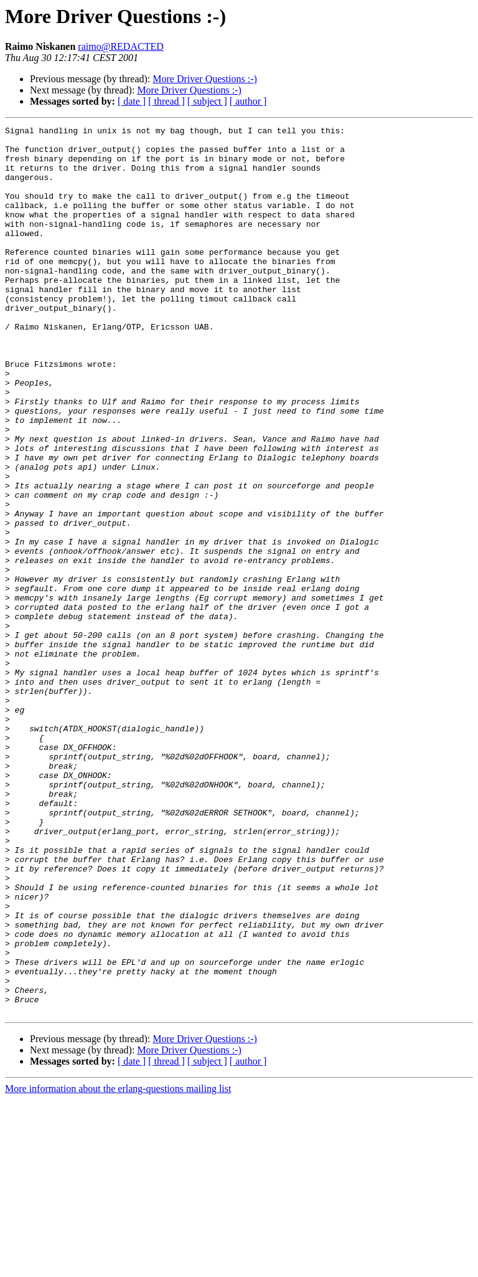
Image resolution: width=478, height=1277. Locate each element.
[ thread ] (166, 101)
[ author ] (248, 101)
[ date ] (132, 101)
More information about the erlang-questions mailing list (118, 1266)
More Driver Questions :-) (204, 79)
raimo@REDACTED (120, 46)
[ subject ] (207, 101)
